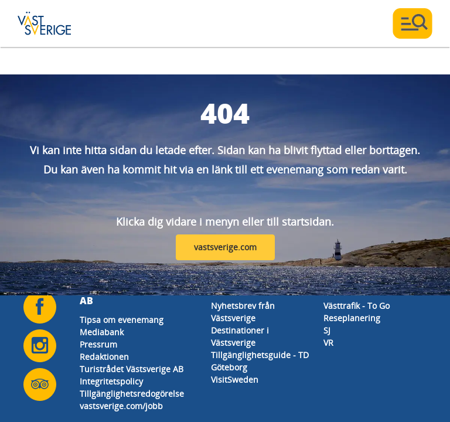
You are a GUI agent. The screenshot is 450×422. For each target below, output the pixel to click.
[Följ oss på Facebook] (39, 307)
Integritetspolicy (111, 381)
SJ (326, 330)
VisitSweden (234, 379)
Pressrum (98, 344)
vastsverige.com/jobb (121, 405)
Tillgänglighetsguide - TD (260, 354)
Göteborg (229, 367)
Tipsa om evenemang (121, 319)
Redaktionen (104, 356)
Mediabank (102, 332)
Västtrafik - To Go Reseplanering (356, 312)
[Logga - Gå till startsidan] (59, 23)
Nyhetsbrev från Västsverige (243, 312)
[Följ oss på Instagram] (39, 345)
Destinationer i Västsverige (240, 336)
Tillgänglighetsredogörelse (132, 393)
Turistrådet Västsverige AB (131, 369)
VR (328, 342)
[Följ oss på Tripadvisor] (39, 384)
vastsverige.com (225, 247)
